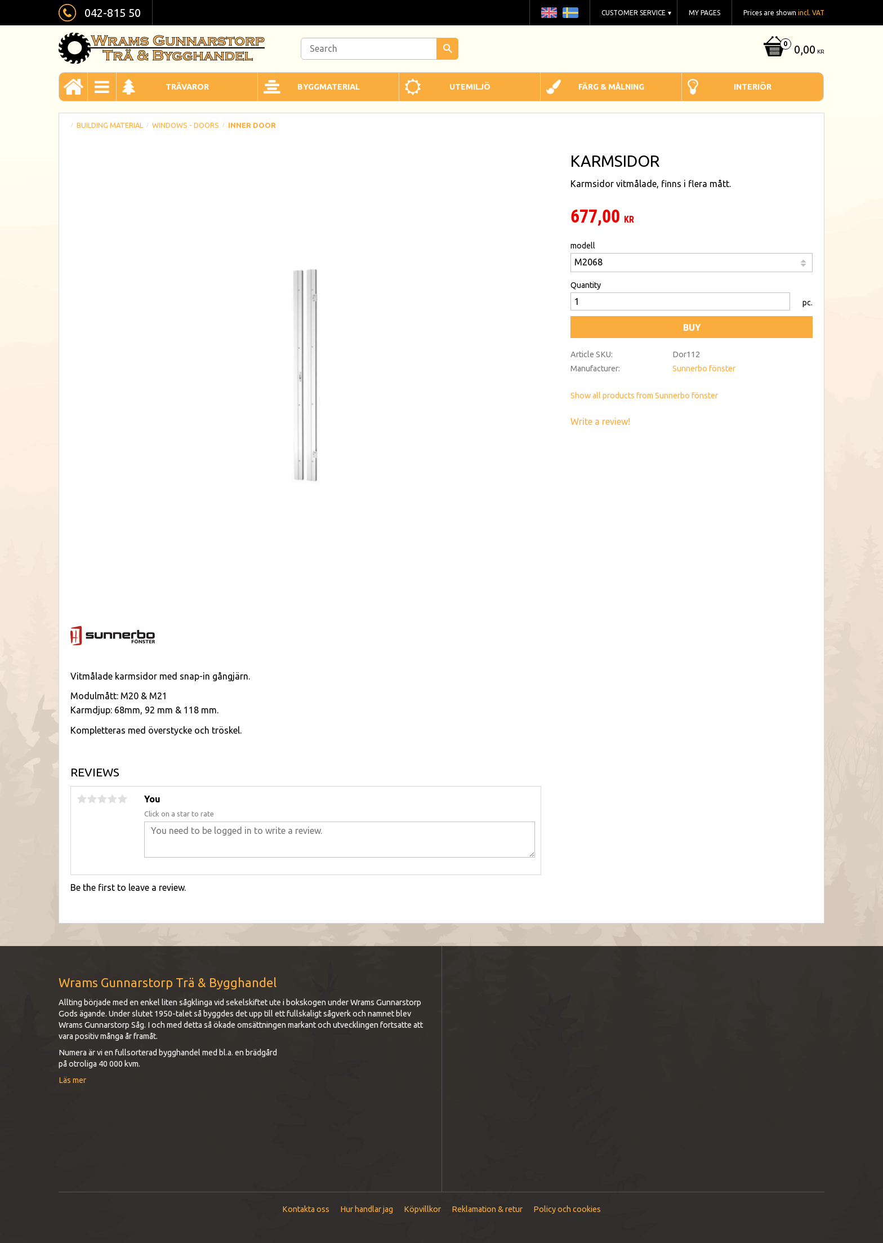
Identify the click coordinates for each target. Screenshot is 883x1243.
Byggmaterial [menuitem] (328, 86)
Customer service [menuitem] (633, 12)
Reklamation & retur (487, 1209)
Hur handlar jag (366, 1209)
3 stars (102, 799)
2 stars (92, 799)
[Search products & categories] (379, 49)
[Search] (447, 49)
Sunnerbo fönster (703, 368)
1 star (82, 799)
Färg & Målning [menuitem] (611, 86)
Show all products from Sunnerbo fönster (644, 395)
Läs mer (72, 1080)
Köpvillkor (422, 1209)
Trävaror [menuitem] (187, 86)
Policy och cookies (567, 1209)
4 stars (112, 799)
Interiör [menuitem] (752, 86)
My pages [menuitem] (704, 12)
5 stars (122, 799)
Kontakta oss (305, 1209)
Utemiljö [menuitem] (469, 86)
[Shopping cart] (792, 50)
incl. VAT (811, 12)
